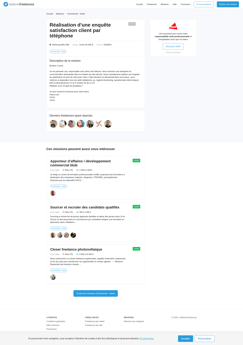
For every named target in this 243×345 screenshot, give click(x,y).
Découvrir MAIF (173, 46)
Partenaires (51, 329)
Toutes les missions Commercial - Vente (95, 293)
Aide (175, 4)
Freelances (152, 4)
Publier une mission (228, 4)
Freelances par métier (95, 321)
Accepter (185, 338)
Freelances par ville (94, 325)
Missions (165, 4)
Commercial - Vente (76, 14)
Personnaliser (204, 338)
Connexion (185, 4)
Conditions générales (55, 321)
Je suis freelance (203, 4)
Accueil (139, 4)
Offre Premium (52, 325)
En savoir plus (146, 338)
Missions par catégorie (134, 321)
